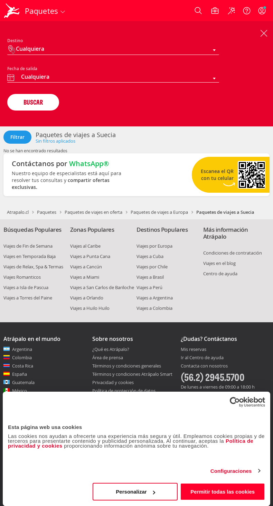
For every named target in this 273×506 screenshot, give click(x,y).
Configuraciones (231, 471)
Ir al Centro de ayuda (202, 358)
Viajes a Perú (149, 287)
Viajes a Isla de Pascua (25, 287)
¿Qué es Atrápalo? (110, 349)
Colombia (22, 357)
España (19, 374)
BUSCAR (33, 102)
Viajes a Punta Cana (90, 256)
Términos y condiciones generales (126, 366)
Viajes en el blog (219, 263)
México (19, 391)
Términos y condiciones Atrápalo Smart (132, 374)
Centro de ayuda (220, 273)
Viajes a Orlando (86, 298)
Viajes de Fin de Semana (28, 246)
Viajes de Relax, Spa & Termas (33, 267)
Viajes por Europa (154, 246)
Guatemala (23, 382)
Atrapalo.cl (18, 212)
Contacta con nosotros (204, 366)
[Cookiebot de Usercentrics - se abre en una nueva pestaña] (235, 402)
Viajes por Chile (152, 267)
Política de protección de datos (124, 391)
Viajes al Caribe (85, 246)
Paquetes (46, 212)
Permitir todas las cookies (222, 492)
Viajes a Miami (84, 277)
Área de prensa (107, 357)
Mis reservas (193, 349)
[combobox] (113, 78)
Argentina (22, 349)
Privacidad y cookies (113, 382)
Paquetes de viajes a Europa (159, 212)
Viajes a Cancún (86, 267)
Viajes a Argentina (154, 298)
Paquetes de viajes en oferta (93, 212)
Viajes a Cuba (149, 256)
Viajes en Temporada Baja (29, 256)
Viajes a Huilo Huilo (90, 308)
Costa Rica (22, 366)
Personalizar (135, 492)
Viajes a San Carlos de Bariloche (102, 287)
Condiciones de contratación (232, 253)
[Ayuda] (247, 11)
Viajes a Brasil (150, 277)
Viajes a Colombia (154, 308)
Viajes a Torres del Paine (27, 298)
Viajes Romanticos (22, 277)
